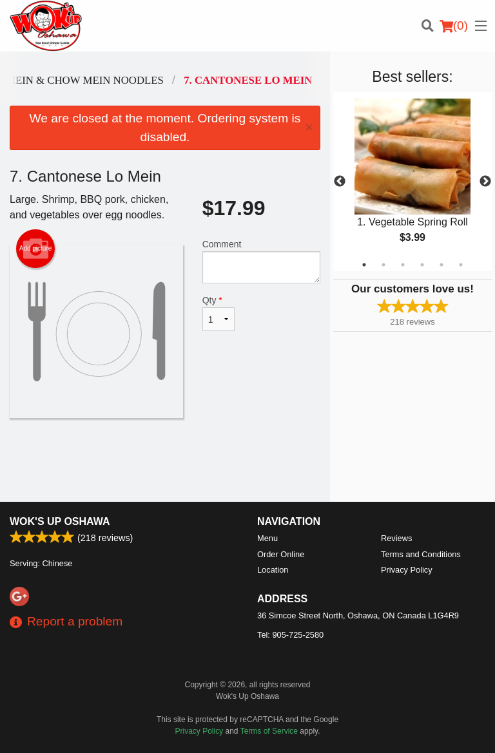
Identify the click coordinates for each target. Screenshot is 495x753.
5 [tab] (441, 264)
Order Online (280, 554)
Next (485, 181)
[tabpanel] (412, 181)
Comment (261, 261)
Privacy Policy (406, 570)
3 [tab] (402, 264)
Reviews (396, 538)
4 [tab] (422, 264)
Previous (339, 181)
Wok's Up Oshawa (60, 521)
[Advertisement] (165, 460)
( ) (454, 25)
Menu (267, 538)
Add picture (35, 248)
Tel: (290, 635)
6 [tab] (460, 264)
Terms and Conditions (421, 554)
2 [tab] (383, 264)
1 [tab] (364, 264)
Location (272, 570)
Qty (218, 313)
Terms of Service (269, 731)
